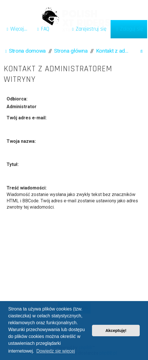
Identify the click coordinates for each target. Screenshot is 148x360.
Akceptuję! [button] (116, 330)
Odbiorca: (17, 99)
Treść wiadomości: (27, 188)
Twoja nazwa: (21, 141)
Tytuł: (13, 164)
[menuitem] (42, 29)
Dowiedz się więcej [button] (55, 351)
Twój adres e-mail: (27, 117)
